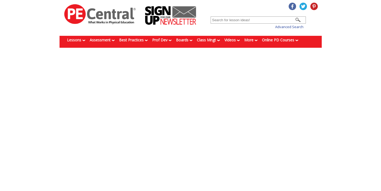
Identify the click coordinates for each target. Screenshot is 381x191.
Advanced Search (289, 26)
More (251, 39)
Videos (232, 39)
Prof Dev (162, 39)
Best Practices (133, 39)
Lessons (76, 39)
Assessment (102, 39)
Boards (184, 39)
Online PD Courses (280, 39)
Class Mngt (208, 39)
